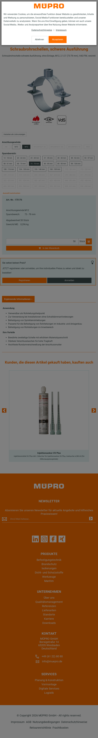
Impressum (61, 30)
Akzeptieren (57, 39)
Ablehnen (39, 39)
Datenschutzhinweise (41, 30)
